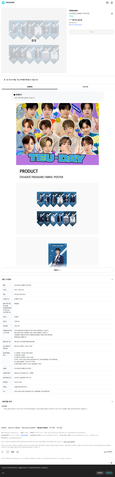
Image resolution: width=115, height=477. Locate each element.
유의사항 (85, 87)
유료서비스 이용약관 (14, 428)
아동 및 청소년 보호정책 (28, 428)
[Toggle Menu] (111, 2)
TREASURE (73, 11)
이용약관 (3, 428)
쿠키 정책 (52, 428)
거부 (3, 473)
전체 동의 (109, 473)
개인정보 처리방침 (42, 428)
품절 (91, 32)
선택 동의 (99, 473)
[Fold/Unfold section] (57, 279)
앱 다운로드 (108, 452)
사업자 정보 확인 (24, 435)
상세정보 (29, 87)
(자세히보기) (44, 468)
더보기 (57, 270)
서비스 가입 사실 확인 (69, 442)
